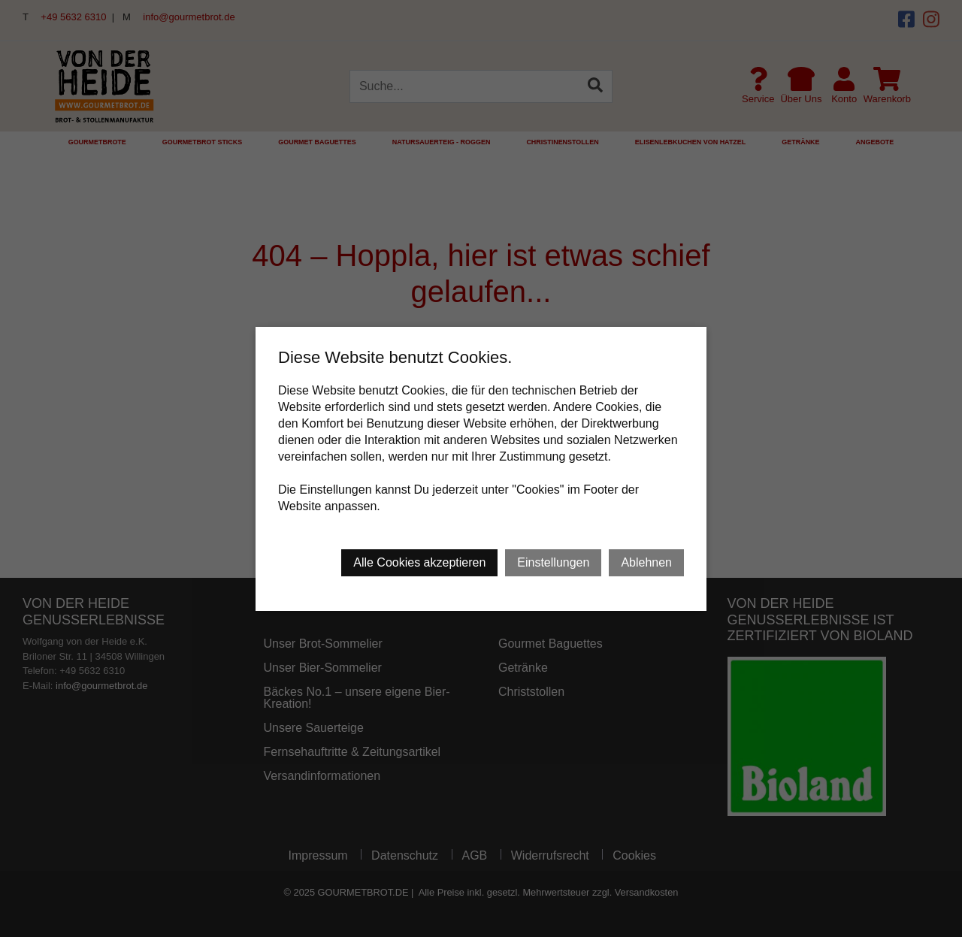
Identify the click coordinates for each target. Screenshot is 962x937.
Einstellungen (553, 562)
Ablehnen (646, 562)
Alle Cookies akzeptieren (419, 562)
